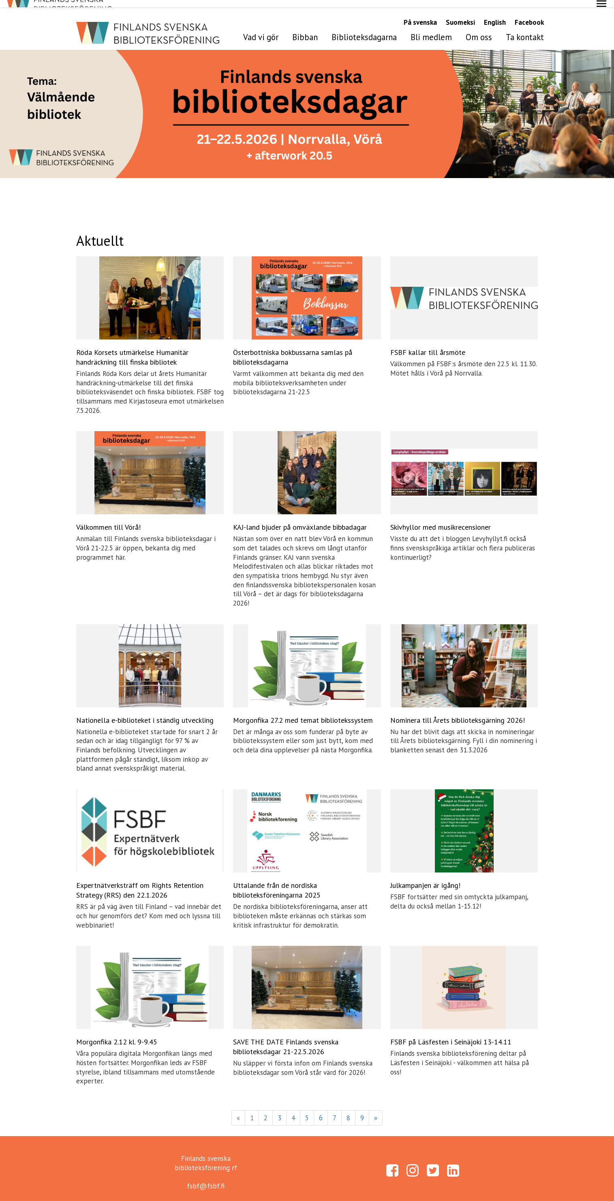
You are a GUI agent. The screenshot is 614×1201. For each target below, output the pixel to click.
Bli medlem (431, 29)
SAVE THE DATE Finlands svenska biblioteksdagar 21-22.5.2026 (285, 1039)
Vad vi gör (260, 29)
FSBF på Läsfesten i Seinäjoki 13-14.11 (450, 1034)
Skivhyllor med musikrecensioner (440, 519)
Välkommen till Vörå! (108, 519)
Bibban (305, 29)
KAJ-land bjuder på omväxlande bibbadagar (300, 519)
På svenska (420, 15)
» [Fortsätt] (375, 1110)
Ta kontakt (525, 29)
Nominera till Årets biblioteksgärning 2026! (457, 713)
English (495, 15)
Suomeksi (460, 15)
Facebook (529, 15)
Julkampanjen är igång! (425, 878)
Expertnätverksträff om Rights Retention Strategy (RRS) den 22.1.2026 (139, 882)
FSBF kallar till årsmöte (427, 345)
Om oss (479, 29)
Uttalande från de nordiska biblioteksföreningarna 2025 (277, 882)
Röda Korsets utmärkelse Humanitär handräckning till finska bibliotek (132, 349)
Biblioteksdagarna (364, 29)
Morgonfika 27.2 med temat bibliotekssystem (303, 713)
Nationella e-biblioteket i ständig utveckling (145, 713)
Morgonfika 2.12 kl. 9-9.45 (116, 1034)
